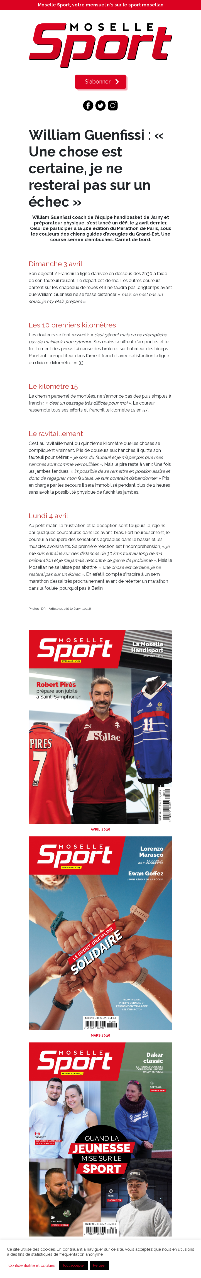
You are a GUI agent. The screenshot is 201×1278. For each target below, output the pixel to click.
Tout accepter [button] (74, 1265)
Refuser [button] (99, 1265)
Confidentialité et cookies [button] (31, 1265)
